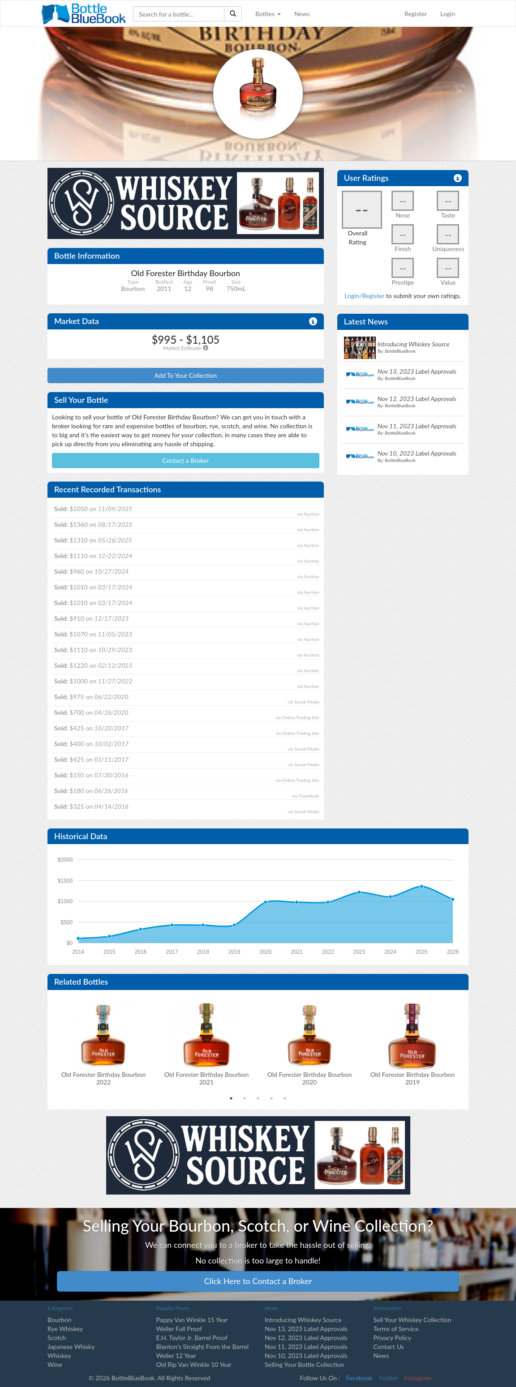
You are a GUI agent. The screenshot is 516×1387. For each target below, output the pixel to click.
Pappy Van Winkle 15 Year (192, 1319)
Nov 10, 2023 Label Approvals (306, 1355)
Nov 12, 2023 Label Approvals (306, 1337)
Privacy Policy (392, 1337)
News (302, 13)
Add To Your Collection (186, 375)
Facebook (359, 1378)
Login (447, 13)
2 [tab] (244, 1098)
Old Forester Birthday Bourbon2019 (412, 1078)
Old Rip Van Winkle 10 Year (194, 1364)
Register (415, 13)
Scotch (56, 1337)
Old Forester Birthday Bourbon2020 (309, 1078)
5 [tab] (284, 1098)
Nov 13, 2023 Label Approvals (306, 1328)
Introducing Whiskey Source (303, 1319)
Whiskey (59, 1355)
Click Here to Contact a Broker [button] (258, 1281)
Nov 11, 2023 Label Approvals (306, 1346)
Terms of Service (396, 1328)
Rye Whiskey (65, 1328)
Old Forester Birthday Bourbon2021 (206, 1078)
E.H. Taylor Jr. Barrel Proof (192, 1337)
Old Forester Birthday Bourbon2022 (103, 1078)
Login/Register (364, 295)
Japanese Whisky (71, 1346)
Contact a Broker (186, 460)
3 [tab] (258, 1098)
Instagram (417, 1378)
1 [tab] (231, 1098)
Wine (54, 1364)
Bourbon (59, 1319)
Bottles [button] (268, 13)
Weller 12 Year (176, 1355)
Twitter (388, 1378)
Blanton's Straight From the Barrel (202, 1346)
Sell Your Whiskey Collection (413, 1319)
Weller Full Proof (179, 1328)
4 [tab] (271, 1098)
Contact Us (389, 1346)
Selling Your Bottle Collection (304, 1364)
